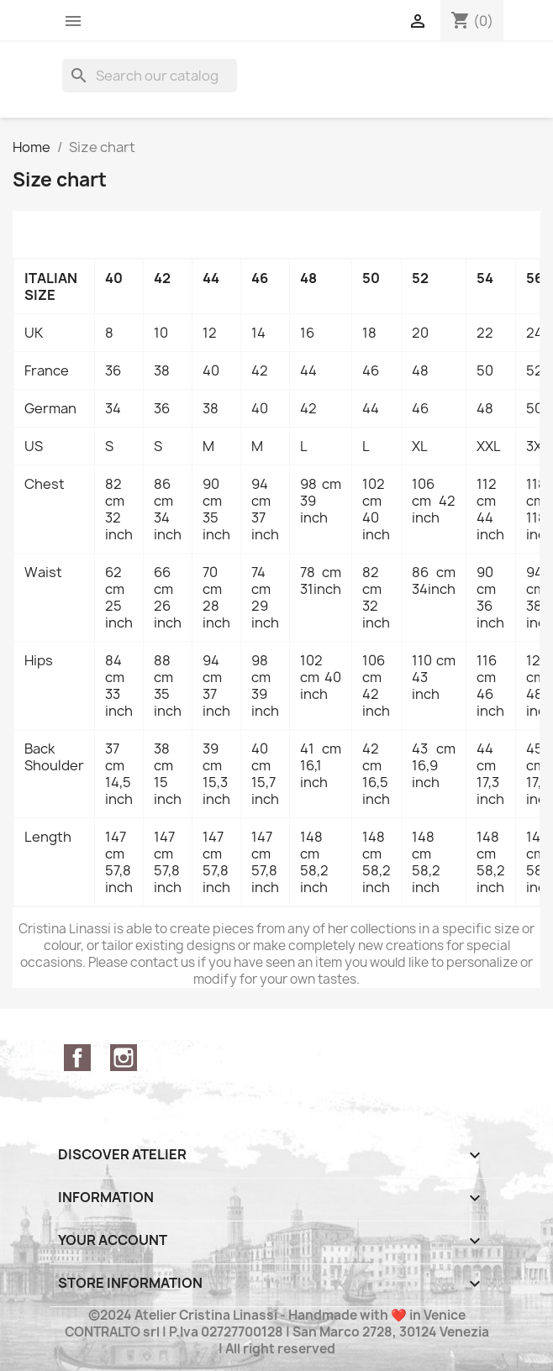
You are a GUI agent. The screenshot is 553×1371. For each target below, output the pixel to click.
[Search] (149, 75)
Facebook (77, 1057)
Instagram (123, 1057)
